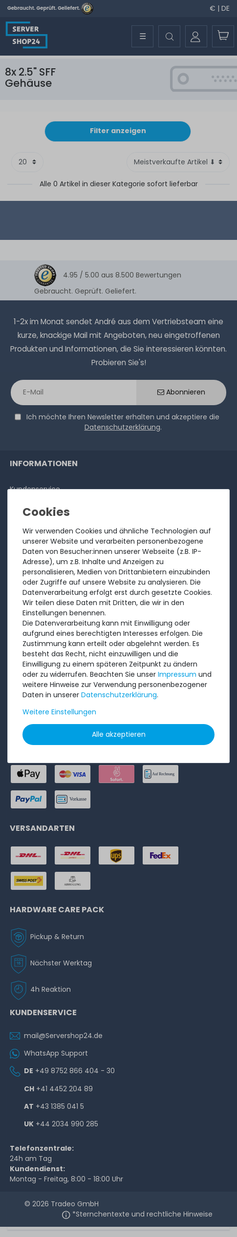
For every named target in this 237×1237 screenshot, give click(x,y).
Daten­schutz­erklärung (119, 695)
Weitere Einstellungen (59, 712)
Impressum (177, 674)
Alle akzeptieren (119, 734)
